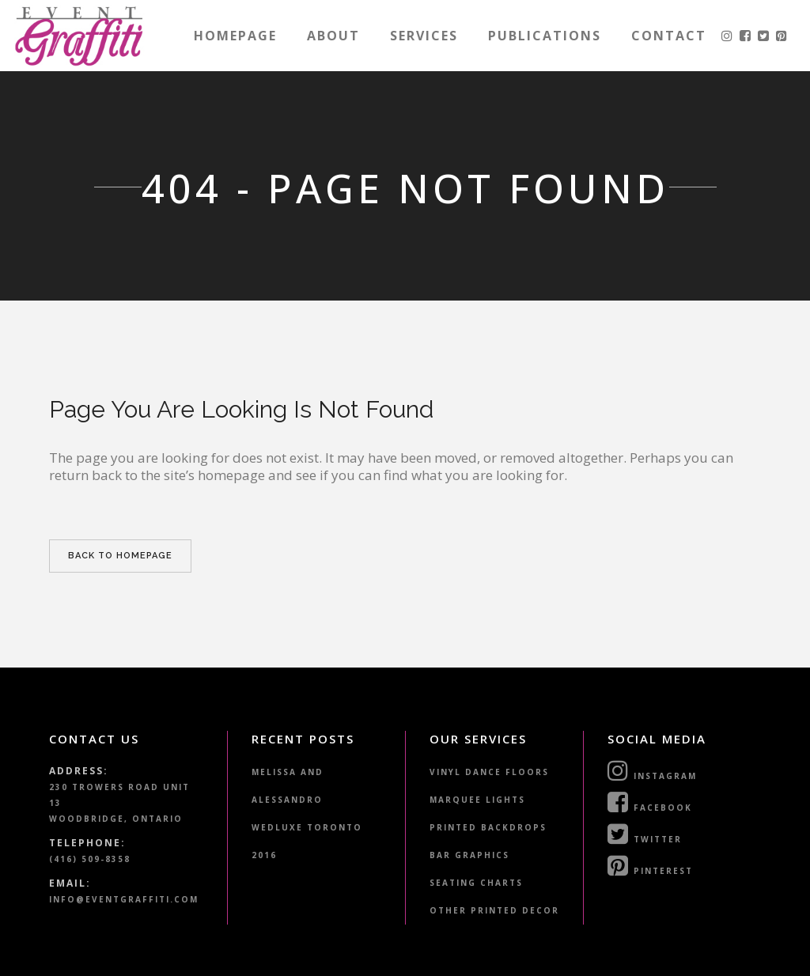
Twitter (645, 833)
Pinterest (650, 865)
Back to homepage (120, 555)
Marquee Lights (477, 799)
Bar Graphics (469, 855)
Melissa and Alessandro (288, 785)
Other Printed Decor (494, 910)
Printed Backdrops (488, 827)
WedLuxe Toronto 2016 (307, 841)
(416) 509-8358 (90, 858)
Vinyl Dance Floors (489, 771)
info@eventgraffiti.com (124, 899)
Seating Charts (476, 882)
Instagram (652, 770)
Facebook (650, 802)
